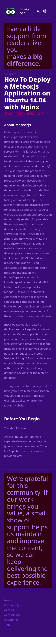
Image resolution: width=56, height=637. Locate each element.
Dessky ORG (24, 11)
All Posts (9, 610)
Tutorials (9, 74)
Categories (11, 619)
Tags (7, 624)
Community (12, 605)
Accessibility (12, 615)
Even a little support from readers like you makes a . (26, 45)
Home (8, 600)
